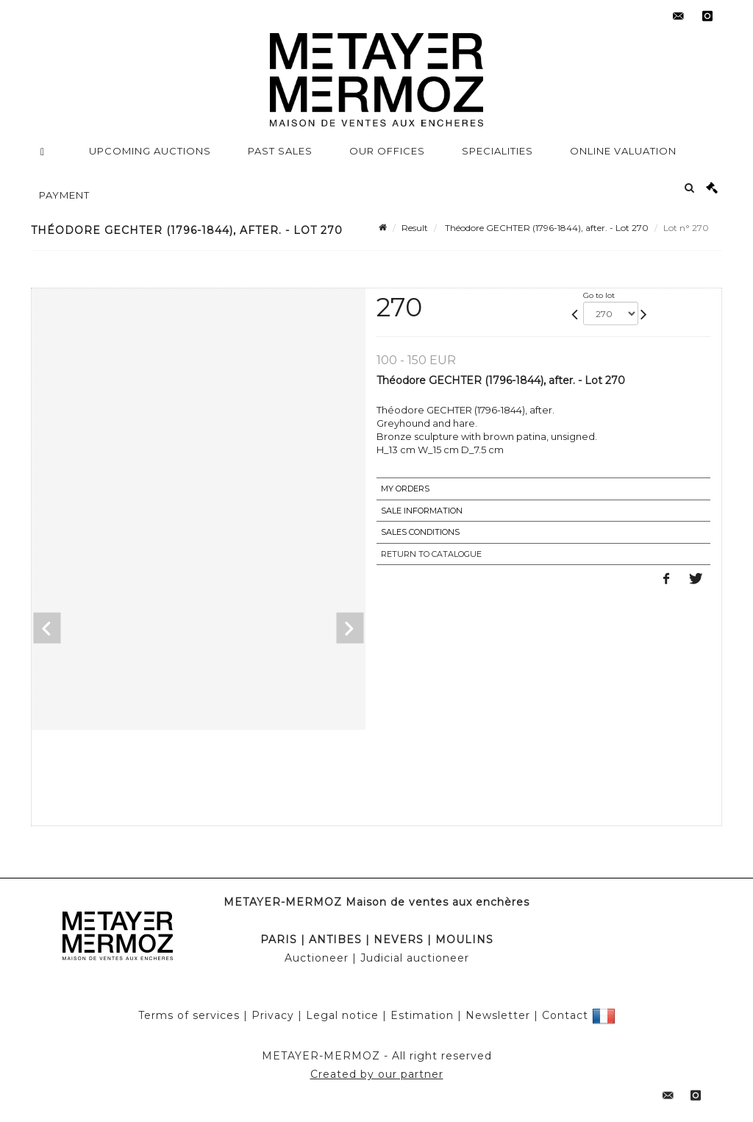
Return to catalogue (431, 554)
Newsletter (497, 1015)
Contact (565, 1015)
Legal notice (342, 1015)
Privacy (272, 1015)
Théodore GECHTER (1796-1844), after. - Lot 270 (546, 227)
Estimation (422, 1015)
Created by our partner (376, 1074)
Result (415, 227)
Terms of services (189, 1015)
